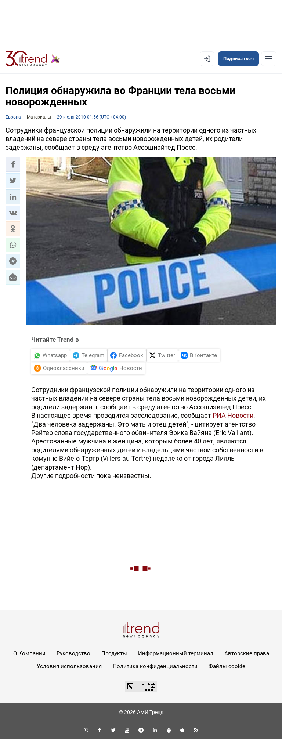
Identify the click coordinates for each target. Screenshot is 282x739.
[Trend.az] (33, 59)
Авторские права (246, 653)
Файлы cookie (227, 666)
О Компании (29, 653)
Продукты (114, 653)
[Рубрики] (268, 58)
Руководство (73, 653)
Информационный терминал (175, 653)
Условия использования (69, 666)
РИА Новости (233, 415)
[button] (13, 164)
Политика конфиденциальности (155, 666)
